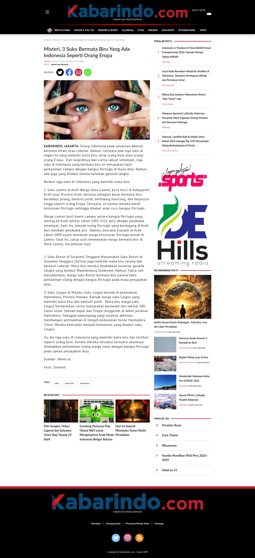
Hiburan (56, 39)
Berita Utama (167, 104)
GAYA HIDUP (168, 30)
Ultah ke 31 (169, 470)
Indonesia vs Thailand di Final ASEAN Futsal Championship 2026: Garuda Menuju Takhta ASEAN (186, 52)
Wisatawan (169, 445)
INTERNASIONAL (187, 30)
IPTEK (141, 30)
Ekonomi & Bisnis (170, 150)
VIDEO (203, 30)
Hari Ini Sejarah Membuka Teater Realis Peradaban (130, 430)
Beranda (47, 39)
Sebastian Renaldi (59, 64)
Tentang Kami (113, 523)
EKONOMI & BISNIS (108, 30)
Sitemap (159, 523)
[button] (47, 12)
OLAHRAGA (127, 30)
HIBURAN (153, 30)
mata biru (69, 383)
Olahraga (166, 61)
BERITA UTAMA (62, 30)
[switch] (209, 14)
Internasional (168, 85)
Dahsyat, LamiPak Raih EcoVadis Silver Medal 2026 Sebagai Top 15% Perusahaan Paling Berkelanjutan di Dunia (185, 141)
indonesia (84, 383)
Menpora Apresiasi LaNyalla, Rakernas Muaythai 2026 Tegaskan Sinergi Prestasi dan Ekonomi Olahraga (185, 118)
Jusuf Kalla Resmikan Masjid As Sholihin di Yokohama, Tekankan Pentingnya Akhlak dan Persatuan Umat (185, 76)
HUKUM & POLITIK (84, 30)
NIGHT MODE (199, 10)
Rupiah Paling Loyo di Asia (193, 357)
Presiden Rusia (171, 425)
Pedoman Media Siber (137, 523)
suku (56, 383)
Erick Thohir (170, 435)
